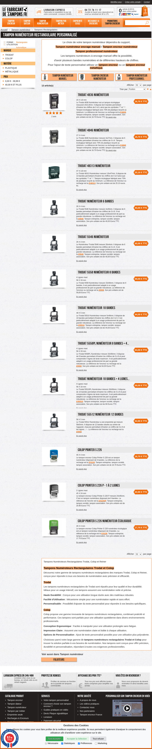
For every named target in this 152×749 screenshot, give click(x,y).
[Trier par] (137, 89)
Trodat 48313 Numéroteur (94, 166)
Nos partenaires (87, 711)
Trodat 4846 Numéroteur (93, 130)
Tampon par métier (16, 711)
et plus (13, 85)
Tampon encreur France (91, 714)
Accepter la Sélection (77, 739)
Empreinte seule (15, 714)
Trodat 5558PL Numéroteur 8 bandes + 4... (103, 343)
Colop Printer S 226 (90, 450)
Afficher (130, 85)
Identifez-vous (116, 2)
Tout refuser (98, 739)
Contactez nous (87, 707)
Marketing (101, 743)
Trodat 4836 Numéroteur (93, 95)
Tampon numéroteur (16, 707)
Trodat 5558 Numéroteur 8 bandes (99, 272)
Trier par (124, 89)
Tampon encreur (15, 700)
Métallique (11, 71)
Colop (9, 58)
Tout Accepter (54, 739)
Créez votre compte (133, 2)
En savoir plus (111, 117)
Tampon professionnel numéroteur (96, 51)
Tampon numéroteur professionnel (131, 77)
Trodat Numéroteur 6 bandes (96, 201)
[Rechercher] (134, 22)
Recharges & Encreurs (18, 718)
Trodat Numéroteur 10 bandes (96, 308)
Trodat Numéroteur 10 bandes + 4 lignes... (103, 379)
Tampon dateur (14, 704)
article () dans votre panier (129, 10)
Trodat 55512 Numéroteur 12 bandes (100, 414)
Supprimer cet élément (4, 42)
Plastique (11, 68)
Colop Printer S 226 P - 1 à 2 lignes (99, 485)
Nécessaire (51, 743)
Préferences (85, 743)
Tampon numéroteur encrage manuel (77, 46)
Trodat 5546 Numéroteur (93, 237)
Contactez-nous (132, 684)
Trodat (9, 55)
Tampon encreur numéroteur (120, 46)
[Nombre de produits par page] (138, 85)
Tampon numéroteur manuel (57, 77)
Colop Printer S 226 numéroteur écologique (104, 521)
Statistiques (68, 743)
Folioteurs (58, 659)
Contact (147, 2)
